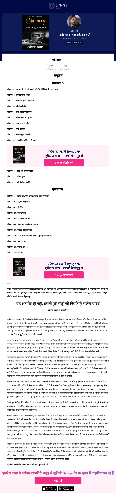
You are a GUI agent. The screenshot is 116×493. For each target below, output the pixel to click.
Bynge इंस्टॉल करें (64, 162)
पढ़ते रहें (58, 480)
